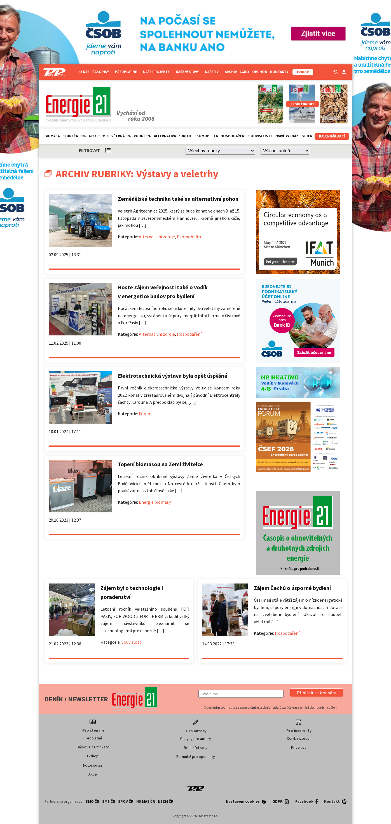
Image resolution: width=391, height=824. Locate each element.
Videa (307, 136)
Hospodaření (233, 136)
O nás (84, 71)
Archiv (231, 71)
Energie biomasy (155, 502)
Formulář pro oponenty (195, 756)
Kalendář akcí (332, 136)
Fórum (145, 413)
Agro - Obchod (253, 71)
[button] (316, 692)
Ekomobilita (206, 136)
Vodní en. (142, 136)
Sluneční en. (74, 136)
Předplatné (127, 71)
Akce (92, 774)
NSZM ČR (166, 801)
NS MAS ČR (145, 801)
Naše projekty (158, 71)
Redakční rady (195, 747)
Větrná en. (121, 136)
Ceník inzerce (298, 738)
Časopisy (102, 71)
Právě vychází (287, 136)
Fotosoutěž (92, 765)
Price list (298, 747)
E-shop (93, 755)
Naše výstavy (189, 71)
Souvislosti (260, 136)
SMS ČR (108, 801)
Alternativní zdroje (173, 136)
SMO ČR (92, 801)
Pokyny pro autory (195, 738)
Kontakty (279, 71)
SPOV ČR (126, 801)
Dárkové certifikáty (93, 747)
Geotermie (99, 136)
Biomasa (52, 136)
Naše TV (213, 71)
